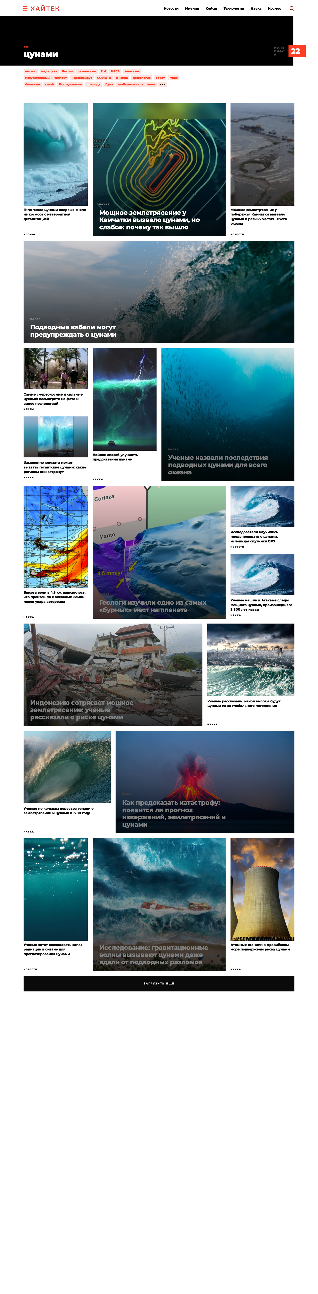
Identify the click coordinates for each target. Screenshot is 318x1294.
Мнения (192, 8)
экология (132, 71)
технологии (87, 71)
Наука (256, 8)
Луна (109, 84)
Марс (173, 78)
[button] (25, 8)
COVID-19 (104, 78)
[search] (291, 8)
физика (122, 78)
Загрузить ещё (159, 983)
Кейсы (211, 8)
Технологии (234, 8)
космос (30, 71)
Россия (67, 71)
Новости (171, 8)
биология (32, 84)
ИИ (103, 71)
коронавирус (82, 78)
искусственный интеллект (46, 78)
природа (93, 84)
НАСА (115, 71)
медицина (49, 71)
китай (49, 84)
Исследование (70, 84)
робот (160, 78)
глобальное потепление (136, 84)
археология (142, 78)
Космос (274, 8)
